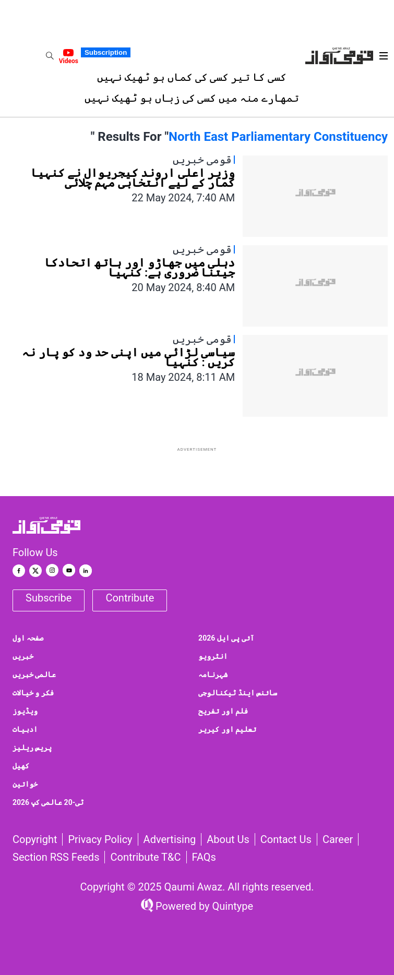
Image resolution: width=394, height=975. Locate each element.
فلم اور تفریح (223, 711)
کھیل (21, 766)
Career (338, 839)
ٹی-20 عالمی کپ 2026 (48, 802)
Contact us (286, 839)
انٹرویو (213, 656)
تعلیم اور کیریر (227, 729)
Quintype (232, 906)
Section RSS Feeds (56, 857)
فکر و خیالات (33, 693)
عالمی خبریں (34, 674)
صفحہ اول (28, 638)
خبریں (23, 656)
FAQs (204, 857)
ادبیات (25, 729)
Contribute (129, 598)
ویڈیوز (25, 711)
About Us (228, 839)
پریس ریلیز (32, 747)
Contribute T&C (145, 857)
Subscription (106, 52)
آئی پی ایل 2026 (226, 638)
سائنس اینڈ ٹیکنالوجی (237, 693)
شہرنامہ (213, 674)
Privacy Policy (100, 839)
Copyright (35, 839)
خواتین (25, 784)
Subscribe (48, 598)
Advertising (170, 839)
